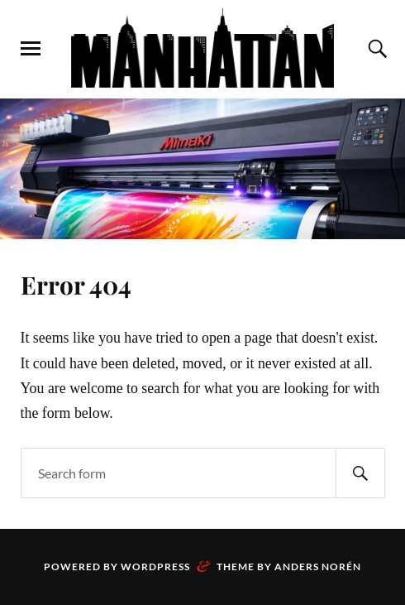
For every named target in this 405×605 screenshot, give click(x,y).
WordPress (155, 566)
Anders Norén (317, 566)
